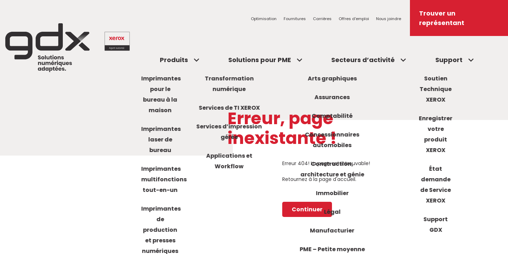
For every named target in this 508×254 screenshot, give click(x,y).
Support (448, 59)
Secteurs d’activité (363, 59)
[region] (254, 127)
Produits (174, 59)
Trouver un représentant (441, 18)
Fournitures (295, 19)
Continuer (307, 210)
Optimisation (264, 19)
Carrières (322, 19)
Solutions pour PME (259, 59)
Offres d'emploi (354, 19)
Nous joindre (388, 19)
